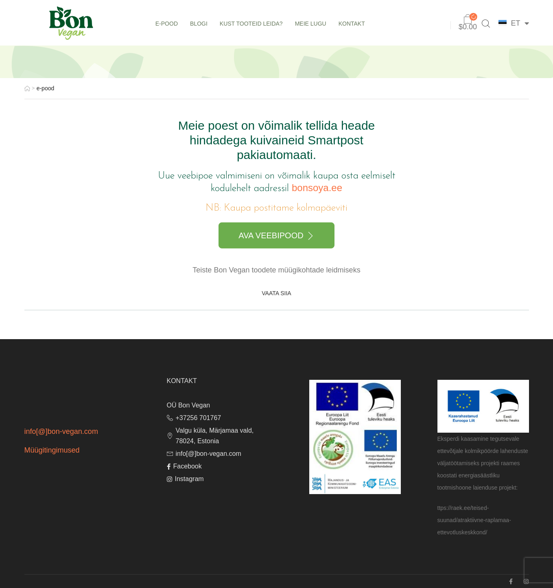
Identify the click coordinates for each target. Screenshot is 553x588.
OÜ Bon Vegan (188, 405)
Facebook (184, 466)
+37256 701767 (194, 418)
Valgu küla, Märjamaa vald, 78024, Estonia (210, 435)
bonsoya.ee (317, 187)
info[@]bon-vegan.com (61, 431)
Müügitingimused (52, 450)
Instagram (185, 478)
